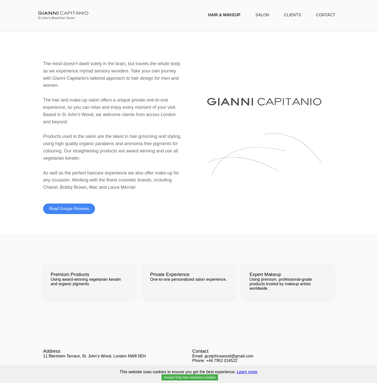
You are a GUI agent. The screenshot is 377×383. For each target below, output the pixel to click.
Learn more (247, 372)
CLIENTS (292, 15)
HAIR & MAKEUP (224, 15)
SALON (262, 15)
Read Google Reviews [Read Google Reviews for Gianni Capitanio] (69, 209)
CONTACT (325, 15)
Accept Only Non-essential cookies (190, 377)
